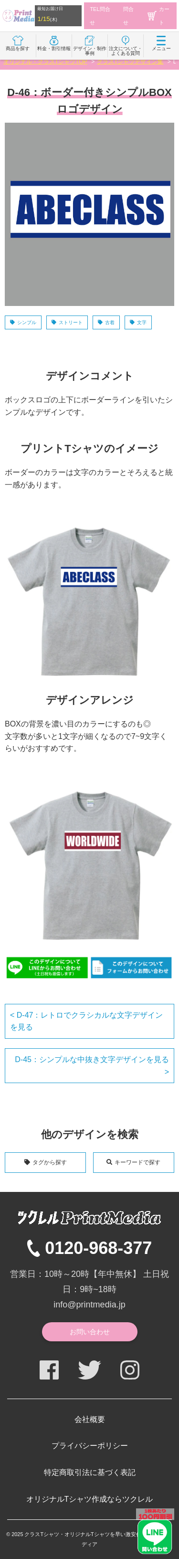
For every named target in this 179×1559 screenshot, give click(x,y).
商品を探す (18, 43)
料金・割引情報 (54, 43)
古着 (110, 322)
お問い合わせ (90, 1332)
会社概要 (89, 1419)
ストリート (71, 322)
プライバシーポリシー (90, 1446)
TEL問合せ (100, 15)
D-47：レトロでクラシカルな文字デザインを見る (86, 1021)
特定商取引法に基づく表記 (90, 1472)
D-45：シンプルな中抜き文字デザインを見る (92, 1059)
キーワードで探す (137, 1162)
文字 (142, 322)
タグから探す (49, 1162)
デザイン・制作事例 (89, 46)
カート (158, 15)
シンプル (26, 322)
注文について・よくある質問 (125, 46)
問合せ (128, 15)
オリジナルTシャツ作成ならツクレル (89, 1499)
